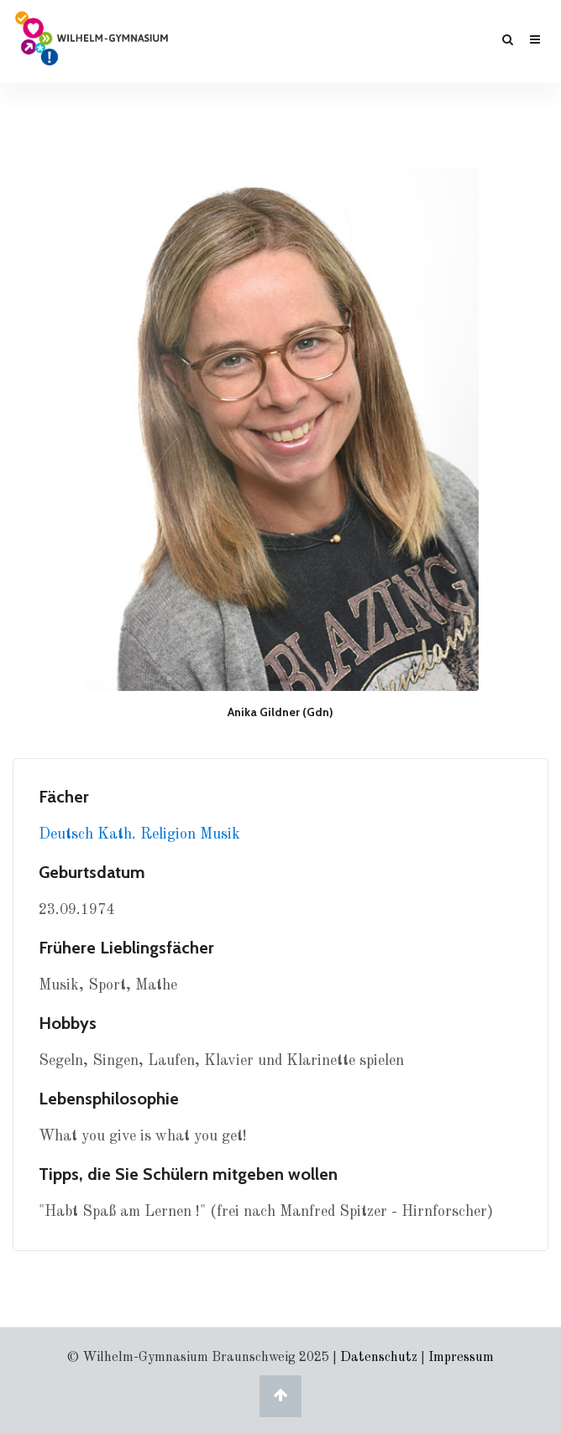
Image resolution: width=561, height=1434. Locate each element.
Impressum (461, 1357)
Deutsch (68, 834)
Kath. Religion (148, 834)
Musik (220, 834)
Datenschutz (378, 1357)
